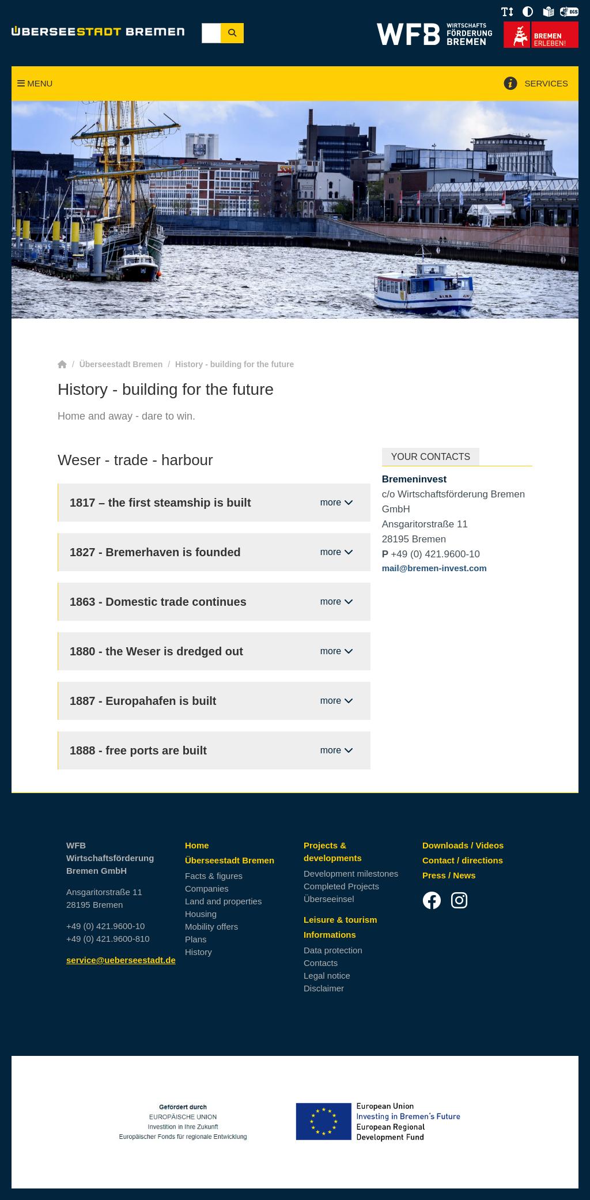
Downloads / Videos (463, 845)
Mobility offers (211, 926)
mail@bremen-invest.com (434, 568)
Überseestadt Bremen (229, 860)
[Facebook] (431, 900)
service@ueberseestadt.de (121, 960)
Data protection (333, 950)
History (198, 952)
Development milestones (351, 873)
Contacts (321, 963)
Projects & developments (333, 851)
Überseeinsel (329, 899)
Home (197, 845)
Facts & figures (214, 876)
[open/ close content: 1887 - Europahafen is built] (214, 701)
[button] (507, 12)
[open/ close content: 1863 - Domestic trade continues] (214, 602)
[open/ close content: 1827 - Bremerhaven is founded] (214, 552)
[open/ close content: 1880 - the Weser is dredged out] (214, 651)
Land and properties (223, 901)
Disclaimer (324, 988)
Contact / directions (462, 860)
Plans (196, 939)
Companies (207, 888)
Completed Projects (341, 886)
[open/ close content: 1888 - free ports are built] (214, 750)
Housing (201, 914)
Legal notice (327, 975)
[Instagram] (459, 900)
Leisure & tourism (340, 919)
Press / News (449, 875)
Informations (330, 934)
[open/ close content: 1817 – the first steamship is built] (214, 503)
